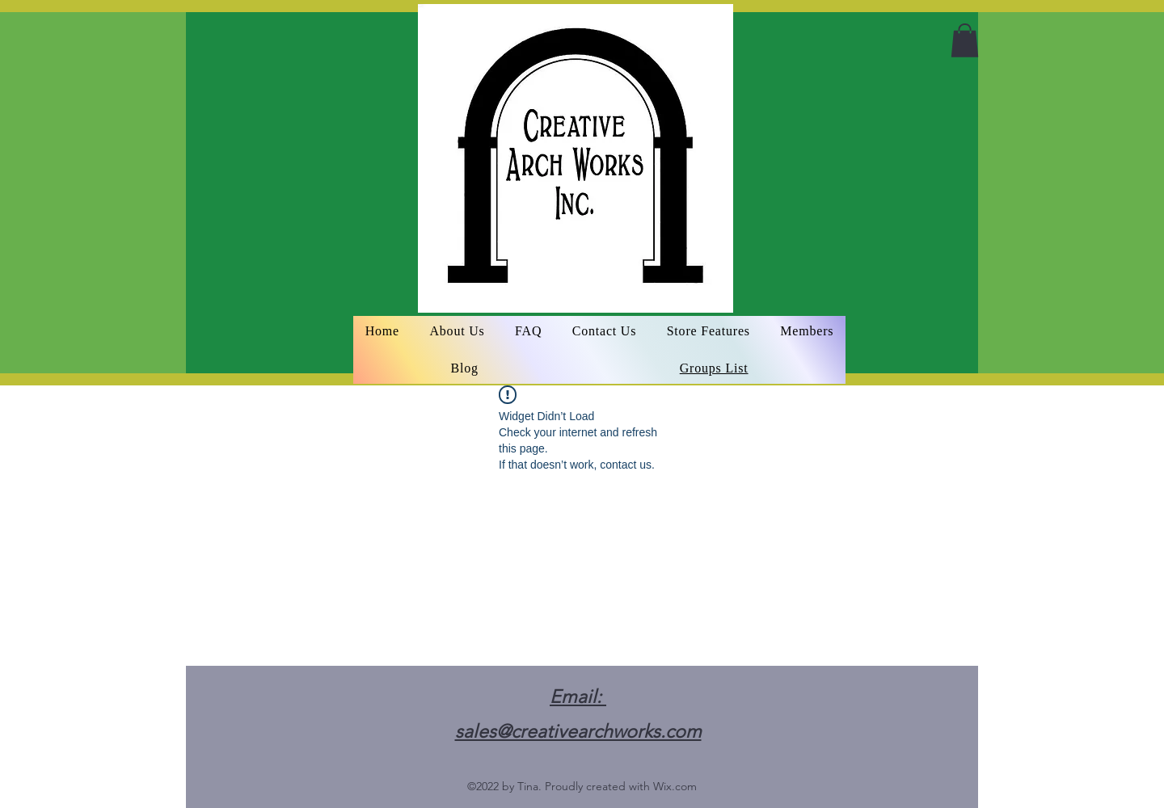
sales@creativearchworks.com (578, 732)
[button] (965, 40)
